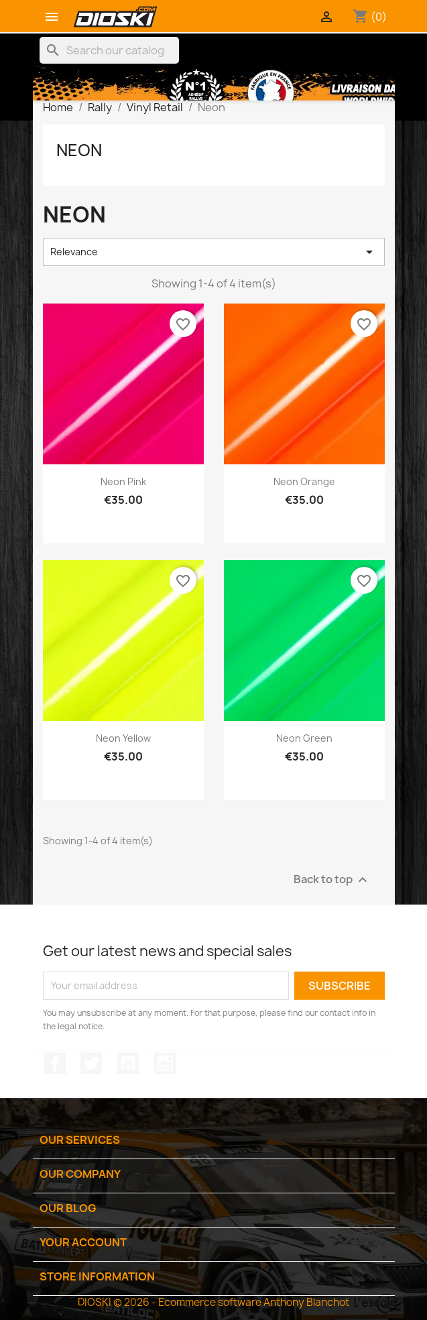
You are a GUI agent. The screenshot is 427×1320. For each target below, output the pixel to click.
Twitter (91, 1063)
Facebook (55, 1063)
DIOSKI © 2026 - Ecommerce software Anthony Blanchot (213, 1302)
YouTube (128, 1063)
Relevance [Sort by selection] (213, 252)
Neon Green (304, 738)
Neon (79, 150)
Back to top (332, 879)
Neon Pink (123, 481)
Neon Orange (304, 481)
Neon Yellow (123, 738)
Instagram (165, 1063)
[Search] (109, 50)
